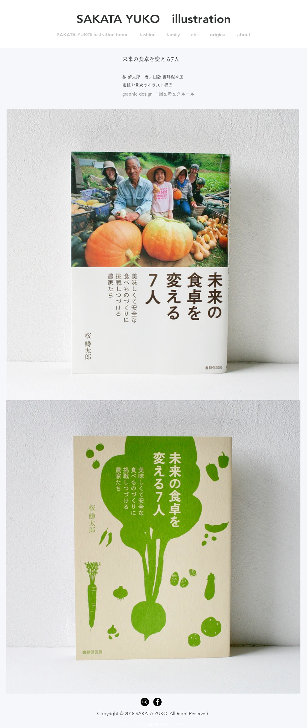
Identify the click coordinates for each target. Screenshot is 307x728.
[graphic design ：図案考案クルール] (158, 94)
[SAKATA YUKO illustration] (153, 18)
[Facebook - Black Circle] (157, 702)
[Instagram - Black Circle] (145, 702)
